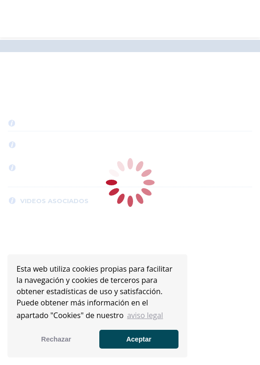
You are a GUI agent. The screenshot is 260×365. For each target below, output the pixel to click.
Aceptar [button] (138, 339)
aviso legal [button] (145, 315)
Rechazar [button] (56, 339)
